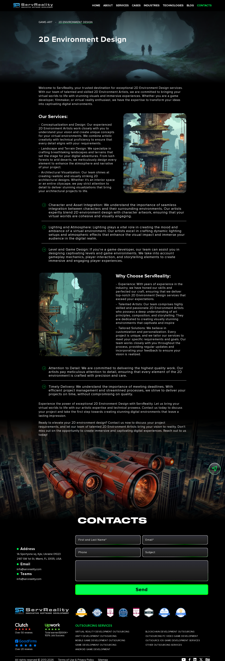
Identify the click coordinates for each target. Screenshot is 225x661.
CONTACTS (203, 5)
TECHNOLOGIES (172, 5)
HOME (95, 5)
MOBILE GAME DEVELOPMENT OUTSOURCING (100, 640)
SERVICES (121, 5)
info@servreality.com (29, 569)
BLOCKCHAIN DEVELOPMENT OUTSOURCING (170, 631)
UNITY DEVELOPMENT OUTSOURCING (96, 636)
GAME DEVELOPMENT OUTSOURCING (96, 645)
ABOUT (107, 5)
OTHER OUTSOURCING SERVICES (164, 645)
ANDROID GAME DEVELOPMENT (92, 649)
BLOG (189, 5)
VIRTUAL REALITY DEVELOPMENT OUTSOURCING (102, 631)
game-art (46, 22)
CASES (135, 5)
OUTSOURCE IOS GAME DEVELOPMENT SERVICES (173, 640)
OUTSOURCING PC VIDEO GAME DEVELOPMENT (172, 636)
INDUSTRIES (151, 5)
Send (142, 590)
